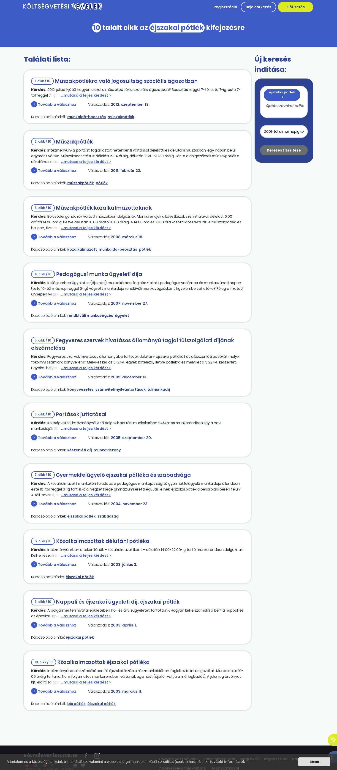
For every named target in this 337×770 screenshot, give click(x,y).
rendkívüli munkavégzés (90, 315)
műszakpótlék (121, 116)
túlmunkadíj (158, 389)
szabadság (108, 516)
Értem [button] (314, 762)
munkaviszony (107, 450)
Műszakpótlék (62, 141)
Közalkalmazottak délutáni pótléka (90, 541)
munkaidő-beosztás (86, 116)
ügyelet (122, 315)
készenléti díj (79, 450)
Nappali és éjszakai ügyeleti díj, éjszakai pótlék (105, 601)
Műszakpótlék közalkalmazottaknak (91, 207)
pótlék (102, 183)
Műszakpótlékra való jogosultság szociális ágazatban (114, 81)
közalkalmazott (82, 249)
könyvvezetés (80, 389)
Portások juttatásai (68, 414)
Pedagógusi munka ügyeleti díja (86, 274)
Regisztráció (225, 7)
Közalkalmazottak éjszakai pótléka (90, 662)
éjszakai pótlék (81, 516)
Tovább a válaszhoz (57, 104)
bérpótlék (76, 703)
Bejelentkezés (258, 7)
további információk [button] (227, 762)
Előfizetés (296, 7)
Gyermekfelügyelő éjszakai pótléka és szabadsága (111, 475)
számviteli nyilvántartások (120, 389)
